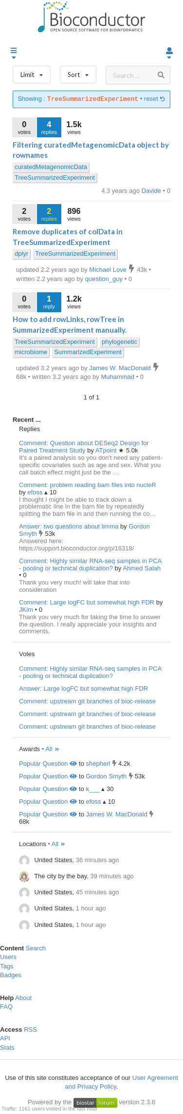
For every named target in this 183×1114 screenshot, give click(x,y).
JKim (27, 609)
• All (51, 749)
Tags (6, 966)
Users (8, 957)
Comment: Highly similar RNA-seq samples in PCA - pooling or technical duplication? (90, 564)
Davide (152, 190)
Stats (7, 1047)
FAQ (6, 1006)
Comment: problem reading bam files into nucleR (87, 485)
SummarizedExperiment (88, 352)
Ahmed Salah (142, 568)
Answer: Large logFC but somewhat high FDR (83, 688)
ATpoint (106, 450)
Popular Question (48, 763)
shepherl (98, 763)
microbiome (31, 352)
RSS (30, 1029)
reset (154, 99)
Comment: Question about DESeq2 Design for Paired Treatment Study (84, 446)
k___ (92, 789)
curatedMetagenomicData (51, 166)
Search (36, 948)
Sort (78, 72)
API (5, 1038)
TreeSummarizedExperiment (55, 177)
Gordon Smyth (106, 776)
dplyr (21, 253)
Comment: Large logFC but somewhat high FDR (86, 602)
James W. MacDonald (116, 814)
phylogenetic (119, 341)
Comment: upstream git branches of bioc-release (87, 701)
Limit (31, 72)
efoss (35, 492)
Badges (10, 975)
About (23, 997)
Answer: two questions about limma (68, 526)
